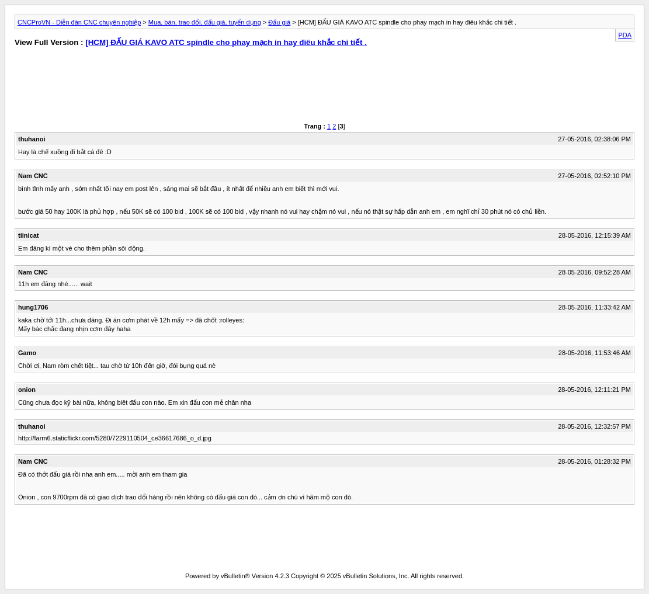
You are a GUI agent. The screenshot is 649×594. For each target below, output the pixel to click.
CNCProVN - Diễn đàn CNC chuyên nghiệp (79, 22)
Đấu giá (279, 22)
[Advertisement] (163, 87)
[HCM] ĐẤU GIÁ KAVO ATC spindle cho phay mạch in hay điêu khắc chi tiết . (226, 42)
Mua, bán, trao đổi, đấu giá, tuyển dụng (204, 22)
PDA (624, 35)
